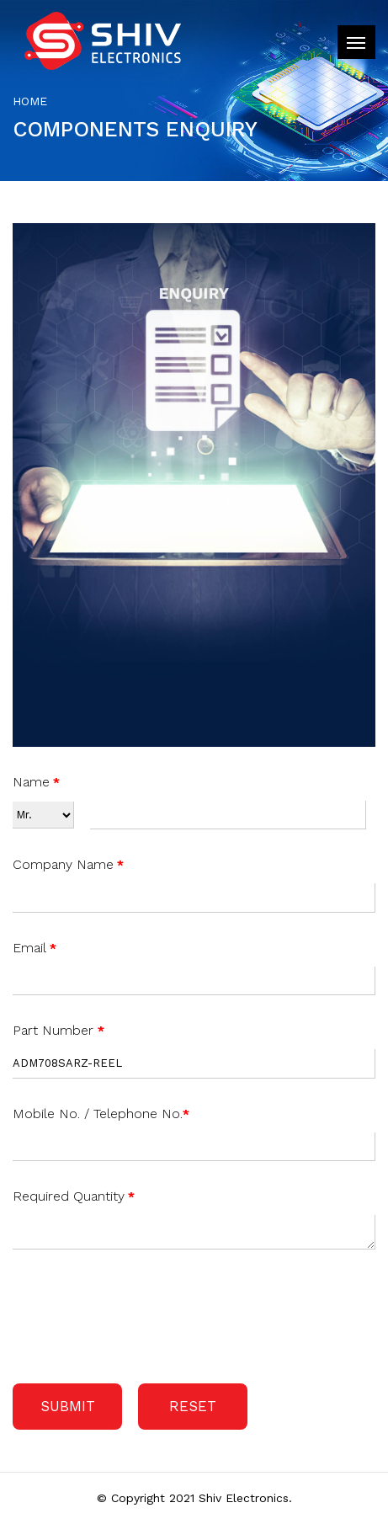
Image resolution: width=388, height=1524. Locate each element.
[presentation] (140, 1312)
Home (30, 101)
